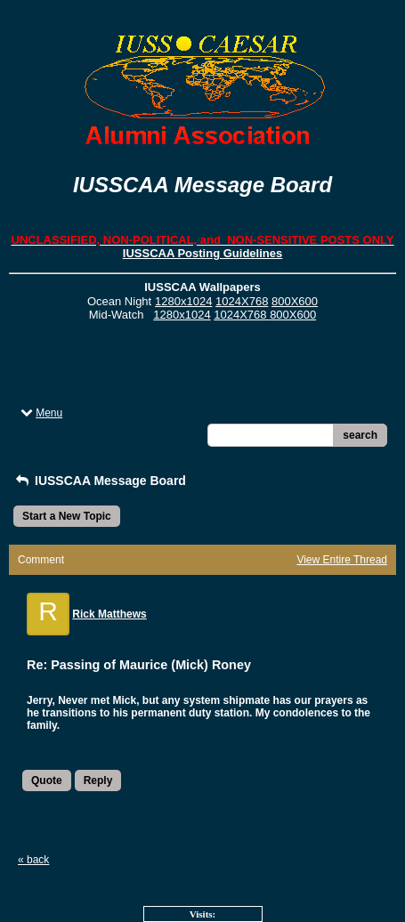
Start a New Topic (66, 516)
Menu (40, 413)
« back (33, 859)
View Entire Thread (341, 560)
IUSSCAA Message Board (99, 480)
